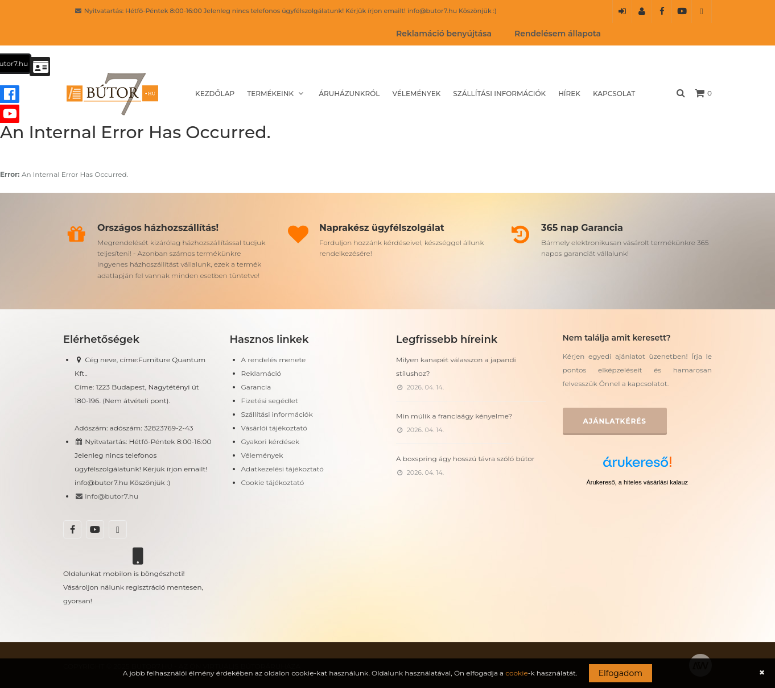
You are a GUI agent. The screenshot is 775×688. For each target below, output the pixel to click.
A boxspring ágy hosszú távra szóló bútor (465, 458)
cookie (516, 673)
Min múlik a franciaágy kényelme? (454, 416)
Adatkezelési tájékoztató (282, 469)
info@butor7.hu (106, 496)
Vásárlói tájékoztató (274, 428)
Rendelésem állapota (557, 33)
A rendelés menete (273, 359)
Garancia (256, 387)
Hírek (569, 93)
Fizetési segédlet (269, 400)
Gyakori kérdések (270, 441)
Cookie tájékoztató (272, 482)
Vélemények (416, 93)
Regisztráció (642, 15)
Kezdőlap (214, 93)
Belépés (622, 15)
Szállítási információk (499, 93)
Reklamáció (261, 373)
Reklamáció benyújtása (444, 33)
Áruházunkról (349, 93)
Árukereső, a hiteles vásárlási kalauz (637, 482)
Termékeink (276, 93)
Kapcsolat (614, 93)
